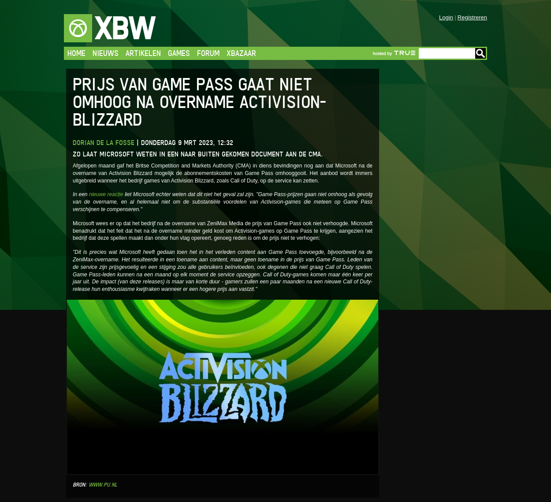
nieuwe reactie (106, 194)
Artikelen (143, 53)
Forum (208, 53)
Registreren (472, 17)
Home (76, 53)
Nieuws (106, 53)
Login (446, 17)
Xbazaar (241, 53)
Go (480, 53)
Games (179, 53)
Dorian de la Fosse (103, 142)
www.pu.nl (103, 484)
